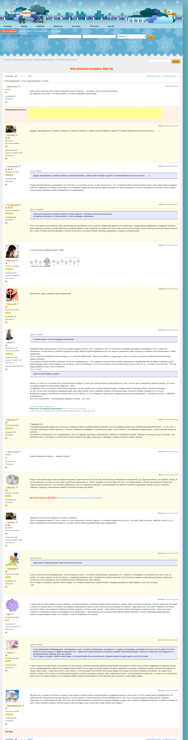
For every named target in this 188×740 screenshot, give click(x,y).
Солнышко (13, 166)
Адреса (24, 26)
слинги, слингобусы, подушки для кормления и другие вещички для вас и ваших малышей (62, 411)
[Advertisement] (95, 113)
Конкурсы (58, 26)
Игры (94, 26)
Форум (111, 26)
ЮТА (9, 342)
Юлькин (11, 420)
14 (14, 363)
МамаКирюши (14, 706)
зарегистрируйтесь (9, 37)
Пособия (76, 26)
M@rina (11, 260)
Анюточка (12, 86)
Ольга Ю (11, 304)
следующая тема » (170, 76)
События (40, 26)
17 (14, 155)
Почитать (8, 26)
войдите (34, 35)
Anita (10, 652)
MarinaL (11, 487)
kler (9, 614)
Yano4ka (11, 569)
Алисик (11, 135)
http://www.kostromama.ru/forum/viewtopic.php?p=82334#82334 (80, 498)
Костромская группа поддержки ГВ (42, 406)
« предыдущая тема (153, 76)
